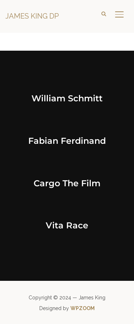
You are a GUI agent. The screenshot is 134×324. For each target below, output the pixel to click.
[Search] (103, 13)
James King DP (32, 16)
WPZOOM (82, 308)
